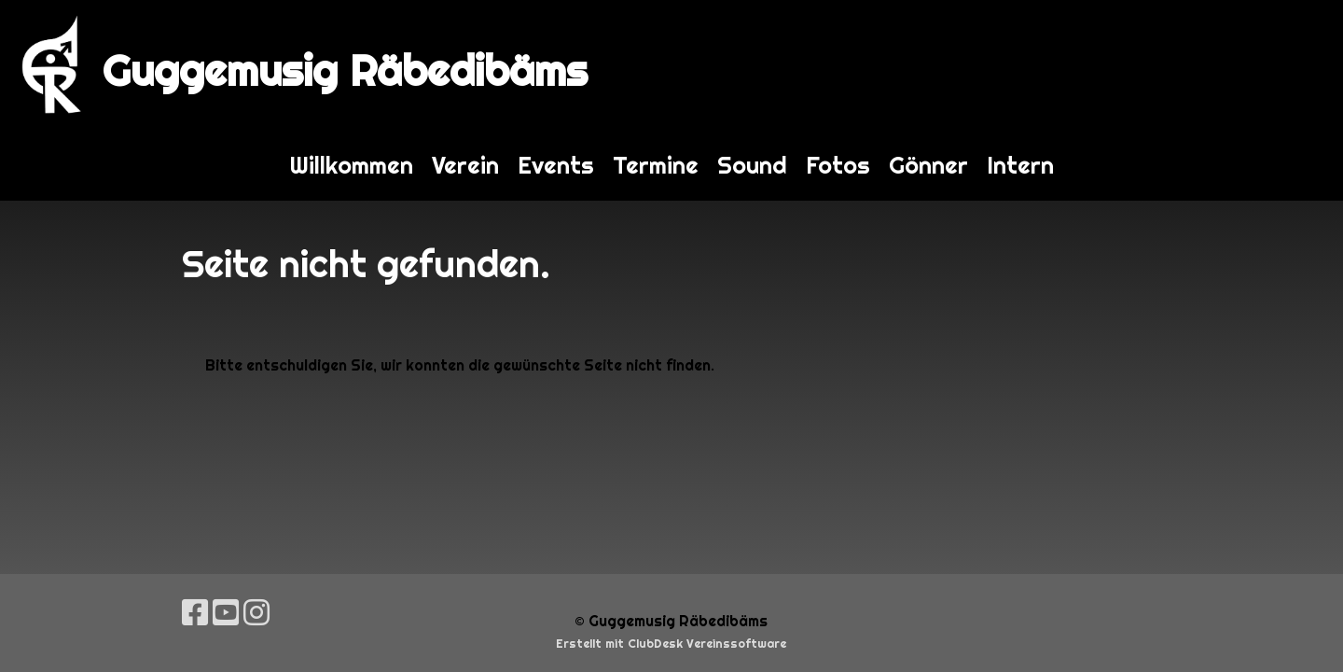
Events (556, 165)
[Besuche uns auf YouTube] (226, 613)
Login (1294, 65)
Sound (752, 165)
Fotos (838, 165)
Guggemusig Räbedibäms (345, 70)
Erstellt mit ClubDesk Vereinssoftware (671, 643)
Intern (1020, 165)
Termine (656, 165)
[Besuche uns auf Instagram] (256, 613)
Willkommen (351, 165)
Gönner (928, 165)
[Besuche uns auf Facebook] (195, 613)
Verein (465, 165)
